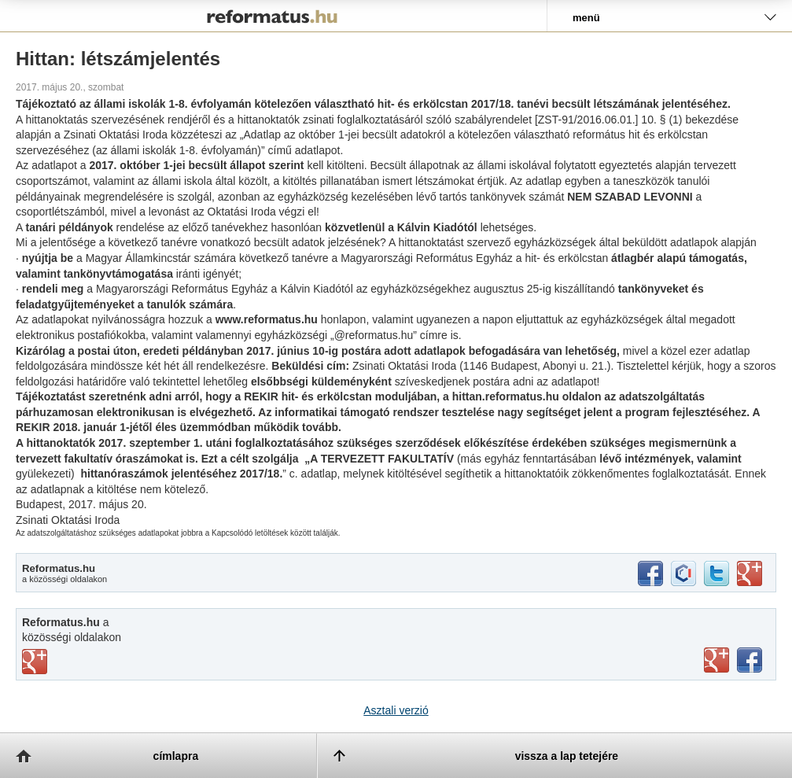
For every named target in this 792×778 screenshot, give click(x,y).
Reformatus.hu (273, 15)
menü (586, 18)
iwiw (683, 573)
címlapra (176, 756)
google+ (749, 573)
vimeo (34, 661)
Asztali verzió (395, 710)
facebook (650, 573)
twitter (716, 573)
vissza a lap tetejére (567, 756)
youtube (716, 660)
